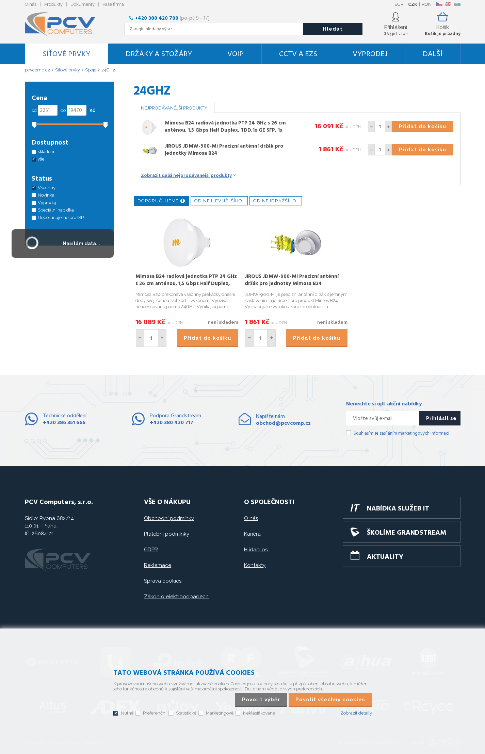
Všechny (46, 187)
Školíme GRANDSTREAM (406, 532)
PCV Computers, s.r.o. (64, 24)
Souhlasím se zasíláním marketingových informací (401, 433)
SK (457, 4)
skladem (46, 151)
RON (427, 4)
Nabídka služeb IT (398, 508)
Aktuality (385, 557)
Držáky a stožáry (159, 54)
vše (41, 159)
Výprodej (370, 54)
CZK (412, 4)
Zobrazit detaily (356, 713)
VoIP (235, 54)
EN (448, 4)
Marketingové (219, 713)
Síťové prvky (66, 54)
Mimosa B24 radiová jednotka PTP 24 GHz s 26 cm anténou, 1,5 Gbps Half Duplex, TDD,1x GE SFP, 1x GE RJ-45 (225, 130)
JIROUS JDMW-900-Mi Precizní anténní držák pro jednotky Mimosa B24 (224, 149)
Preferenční (154, 713)
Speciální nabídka (56, 210)
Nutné (127, 713)
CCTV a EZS (298, 54)
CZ (439, 4)
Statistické (186, 713)
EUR (399, 4)
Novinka (46, 195)
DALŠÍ (432, 54)
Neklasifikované (259, 713)
